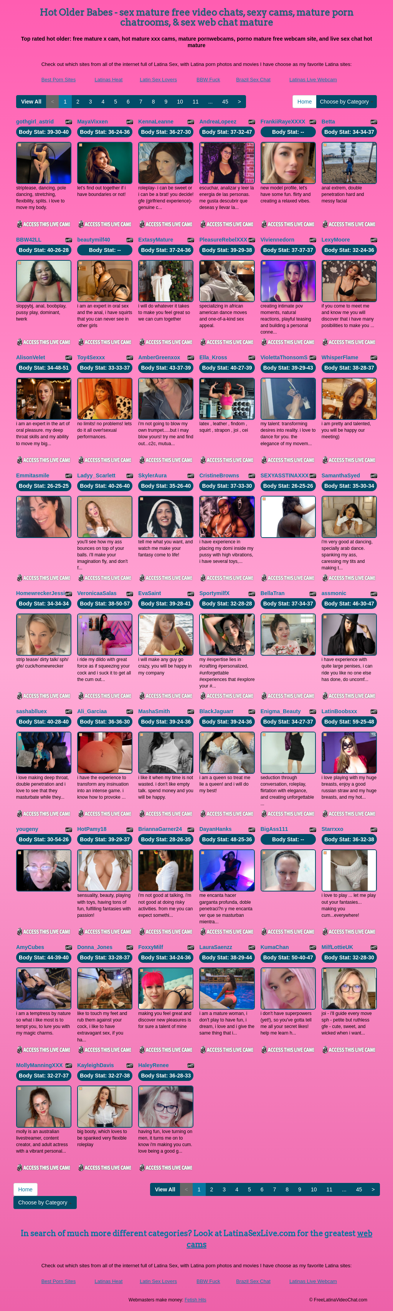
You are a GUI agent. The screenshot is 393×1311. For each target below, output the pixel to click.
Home (304, 102)
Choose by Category (346, 102)
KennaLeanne (155, 121)
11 (196, 102)
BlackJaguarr (216, 711)
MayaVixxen (92, 121)
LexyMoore (336, 240)
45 (225, 102)
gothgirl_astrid (35, 121)
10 (180, 102)
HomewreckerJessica (43, 593)
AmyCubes (30, 947)
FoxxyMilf (150, 947)
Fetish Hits (195, 1300)
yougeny (27, 829)
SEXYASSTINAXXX (285, 475)
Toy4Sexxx (91, 357)
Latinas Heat (108, 79)
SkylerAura (152, 475)
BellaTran (273, 593)
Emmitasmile (32, 475)
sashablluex (31, 711)
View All (31, 102)
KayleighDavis (95, 1065)
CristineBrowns (219, 475)
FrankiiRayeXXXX (283, 121)
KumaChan (275, 947)
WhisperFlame (340, 357)
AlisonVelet (30, 357)
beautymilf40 (93, 240)
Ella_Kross (213, 357)
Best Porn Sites (58, 79)
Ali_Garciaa (92, 711)
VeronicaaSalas (97, 593)
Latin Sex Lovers (158, 79)
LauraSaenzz (215, 947)
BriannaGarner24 (160, 829)
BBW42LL (28, 240)
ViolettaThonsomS (284, 357)
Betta (328, 121)
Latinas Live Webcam (313, 79)
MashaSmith (154, 711)
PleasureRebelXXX (223, 240)
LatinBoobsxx (339, 711)
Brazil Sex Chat (253, 79)
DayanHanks (215, 829)
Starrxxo (332, 829)
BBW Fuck (208, 79)
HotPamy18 (91, 829)
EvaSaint (149, 593)
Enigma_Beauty (281, 711)
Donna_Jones (94, 947)
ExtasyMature (155, 240)
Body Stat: (44, 132)
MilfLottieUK (337, 947)
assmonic (334, 593)
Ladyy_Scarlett (96, 475)
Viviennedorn (277, 240)
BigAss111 (274, 829)
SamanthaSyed (341, 475)
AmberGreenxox (159, 357)
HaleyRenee (153, 1065)
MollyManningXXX (39, 1065)
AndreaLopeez (217, 121)
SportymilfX (214, 593)
